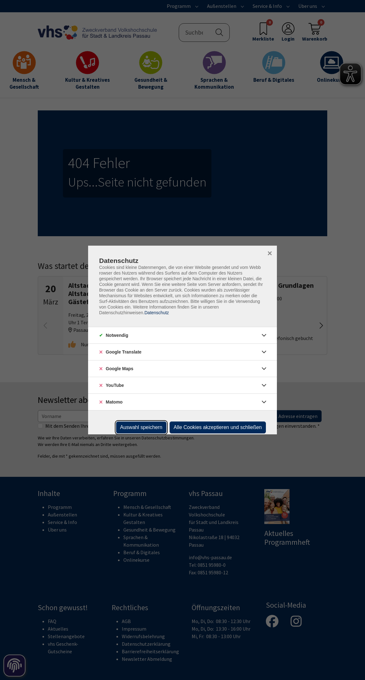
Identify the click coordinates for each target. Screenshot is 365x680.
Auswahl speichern (141, 427)
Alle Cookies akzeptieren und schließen (218, 427)
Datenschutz (156, 312)
